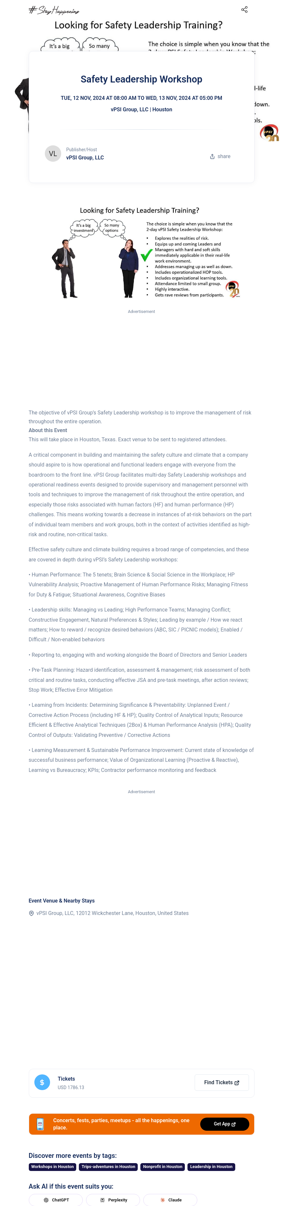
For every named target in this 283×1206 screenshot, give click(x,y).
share (220, 156)
